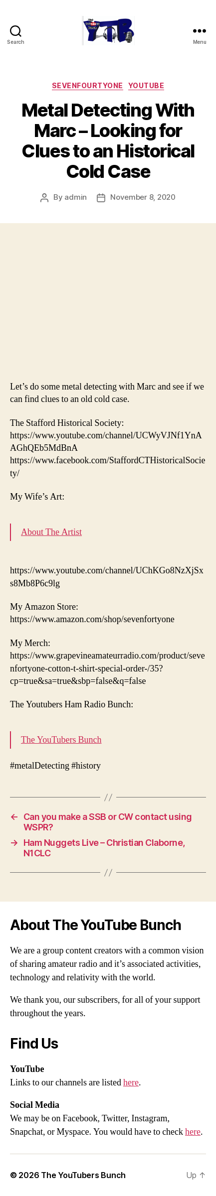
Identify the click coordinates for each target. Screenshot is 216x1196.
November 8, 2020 (143, 197)
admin (75, 197)
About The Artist (51, 532)
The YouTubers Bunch (61, 740)
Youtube (146, 85)
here (131, 1082)
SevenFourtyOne (87, 85)
